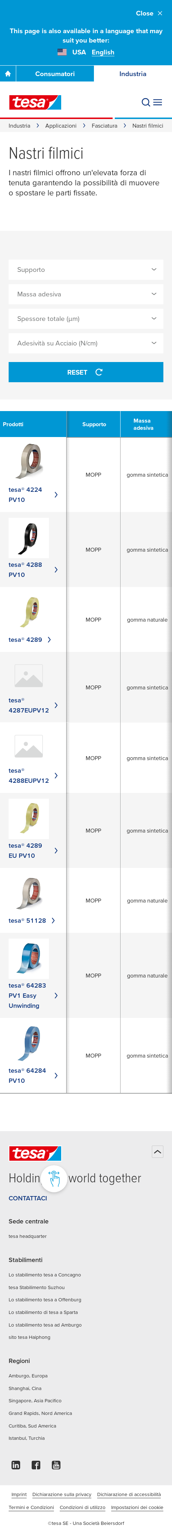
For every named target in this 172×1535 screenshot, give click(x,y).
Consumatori (55, 74)
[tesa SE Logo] (35, 102)
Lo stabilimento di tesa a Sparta (43, 1312)
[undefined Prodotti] (17, 424)
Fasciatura (104, 125)
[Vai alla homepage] (8, 73)
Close (149, 13)
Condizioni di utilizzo (82, 1507)
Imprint (19, 1494)
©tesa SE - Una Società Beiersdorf (86, 1523)
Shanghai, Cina (25, 1388)
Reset (86, 372)
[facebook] (36, 1467)
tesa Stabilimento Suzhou (37, 1287)
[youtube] (56, 1467)
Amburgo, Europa (28, 1376)
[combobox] (86, 270)
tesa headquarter (28, 1236)
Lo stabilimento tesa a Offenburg (45, 1299)
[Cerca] (146, 102)
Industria (132, 74)
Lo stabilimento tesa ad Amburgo (45, 1325)
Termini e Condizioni (31, 1507)
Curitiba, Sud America (32, 1426)
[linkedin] (16, 1467)
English (103, 52)
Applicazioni (61, 125)
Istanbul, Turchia (27, 1438)
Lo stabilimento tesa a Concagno (45, 1275)
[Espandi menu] (157, 102)
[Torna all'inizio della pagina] (157, 1152)
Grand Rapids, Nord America (40, 1413)
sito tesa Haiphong (29, 1337)
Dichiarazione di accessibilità (129, 1494)
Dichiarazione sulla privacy (61, 1494)
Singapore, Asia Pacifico (35, 1400)
